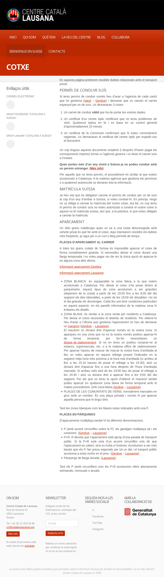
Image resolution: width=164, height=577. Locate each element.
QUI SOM (29, 37)
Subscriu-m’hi (55, 533)
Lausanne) (132, 453)
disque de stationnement (80, 342)
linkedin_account (10, 144)
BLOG (101, 37)
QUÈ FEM (48, 37)
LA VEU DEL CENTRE (76, 37)
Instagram (98, 529)
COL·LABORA (120, 37)
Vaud (87, 100)
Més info (96, 168)
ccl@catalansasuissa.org (20, 527)
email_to (10, 104)
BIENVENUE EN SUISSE (26, 51)
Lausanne (101, 326)
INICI (13, 37)
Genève (100, 100)
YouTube (97, 522)
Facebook (98, 516)
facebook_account (10, 126)
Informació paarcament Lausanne (82, 273)
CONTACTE (57, 51)
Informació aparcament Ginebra (80, 266)
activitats (30, 545)
